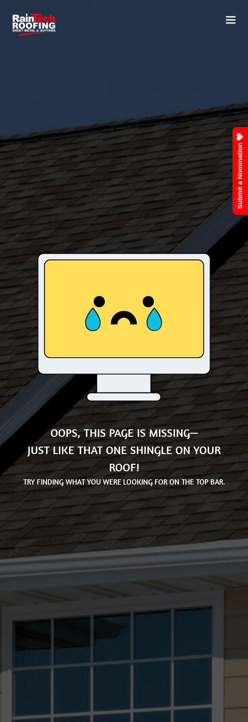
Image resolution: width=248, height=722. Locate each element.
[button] (231, 20)
